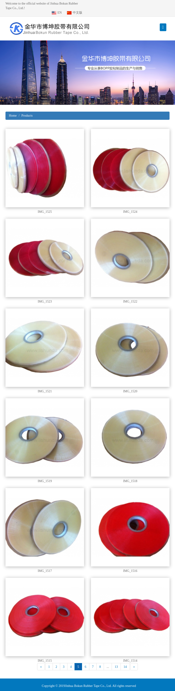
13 (116, 662)
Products (27, 111)
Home (13, 111)
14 (125, 662)
